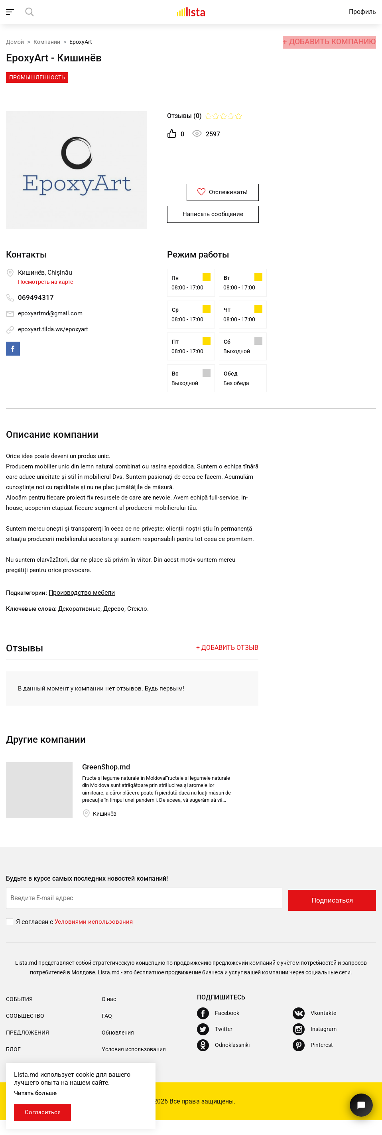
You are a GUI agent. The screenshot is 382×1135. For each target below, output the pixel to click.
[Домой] (191, 12)
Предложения (27, 1047)
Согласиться (45, 1112)
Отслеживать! (213, 193)
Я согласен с (35, 936)
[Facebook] (218, 1028)
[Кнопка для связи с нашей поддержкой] (360, 1102)
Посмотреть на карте (45, 282)
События (19, 1014)
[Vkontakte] (314, 1028)
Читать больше (37, 1092)
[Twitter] (214, 1044)
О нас (109, 1014)
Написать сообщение (212, 214)
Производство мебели (84, 609)
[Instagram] (315, 1044)
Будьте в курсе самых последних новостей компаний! (87, 895)
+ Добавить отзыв (227, 664)
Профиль (362, 12)
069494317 (36, 297)
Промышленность (37, 77)
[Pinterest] (313, 1060)
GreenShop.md (106, 783)
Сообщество (25, 1030)
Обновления (118, 1047)
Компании (46, 41)
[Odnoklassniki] (223, 1060)
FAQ (107, 1030)
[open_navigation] (11, 12)
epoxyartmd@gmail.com (52, 313)
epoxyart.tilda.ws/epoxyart (55, 329)
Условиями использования (95, 936)
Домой (15, 41)
